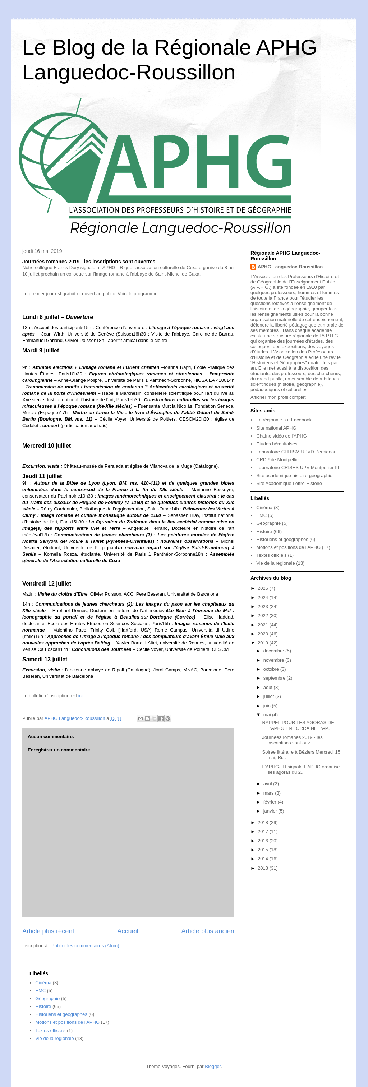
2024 (264, 597)
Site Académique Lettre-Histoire (289, 483)
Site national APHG (276, 428)
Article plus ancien (207, 931)
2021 (264, 625)
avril (268, 783)
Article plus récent (48, 931)
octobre (271, 669)
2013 (264, 868)
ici (80, 695)
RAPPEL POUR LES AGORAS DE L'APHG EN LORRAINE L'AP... (298, 725)
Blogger (213, 1066)
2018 (264, 822)
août (268, 687)
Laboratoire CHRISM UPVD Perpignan (296, 451)
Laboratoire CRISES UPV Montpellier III (297, 467)
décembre (274, 650)
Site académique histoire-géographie (294, 475)
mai (267, 714)
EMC (261, 515)
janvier (271, 811)
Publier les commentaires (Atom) (85, 945)
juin (267, 705)
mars (269, 793)
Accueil (127, 931)
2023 (264, 606)
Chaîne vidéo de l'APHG (281, 436)
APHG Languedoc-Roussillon (290, 266)
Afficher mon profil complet (278, 397)
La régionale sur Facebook (284, 419)
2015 (264, 849)
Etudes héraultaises (276, 444)
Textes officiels (271, 555)
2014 (264, 858)
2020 (264, 634)
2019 (264, 643)
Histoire (264, 531)
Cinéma (264, 507)
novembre (274, 660)
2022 (264, 615)
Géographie (268, 523)
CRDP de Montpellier (278, 459)
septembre (275, 678)
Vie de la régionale (275, 563)
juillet (269, 696)
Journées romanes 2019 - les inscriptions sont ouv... (292, 740)
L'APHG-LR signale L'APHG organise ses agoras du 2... (301, 769)
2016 (264, 840)
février (270, 802)
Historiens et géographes (282, 539)
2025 (264, 588)
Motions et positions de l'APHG (288, 547)
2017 (264, 831)
